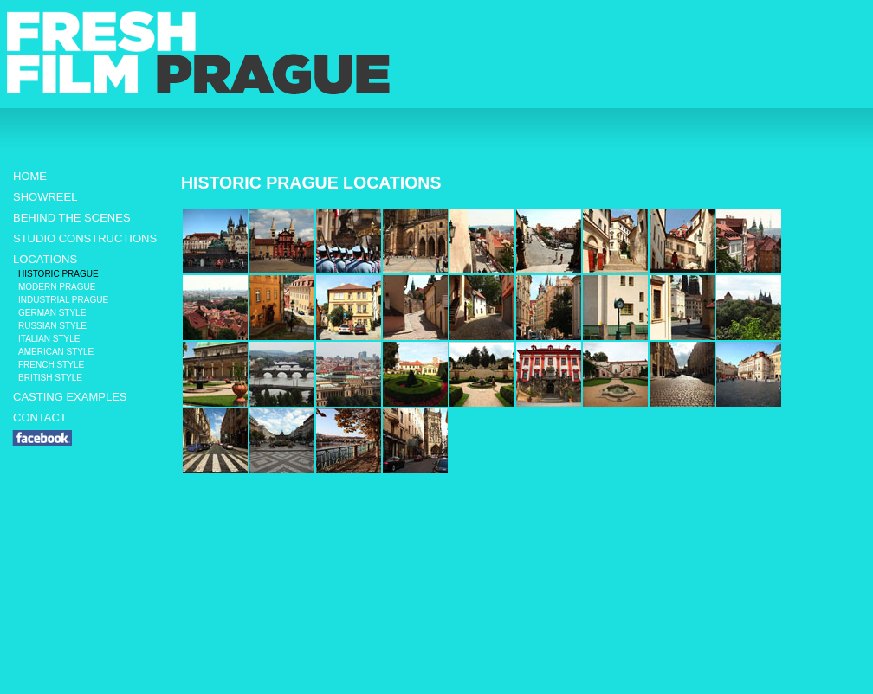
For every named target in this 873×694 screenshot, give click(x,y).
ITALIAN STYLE (49, 339)
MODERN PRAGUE (56, 287)
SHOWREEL (45, 196)
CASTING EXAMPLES (69, 396)
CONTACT (40, 417)
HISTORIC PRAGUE (58, 274)
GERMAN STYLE (52, 313)
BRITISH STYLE (50, 377)
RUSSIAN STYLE (52, 326)
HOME (30, 176)
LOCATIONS (45, 259)
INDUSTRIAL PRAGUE (63, 300)
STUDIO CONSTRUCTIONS (85, 238)
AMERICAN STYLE (56, 352)
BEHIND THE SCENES (72, 217)
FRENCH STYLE (51, 364)
